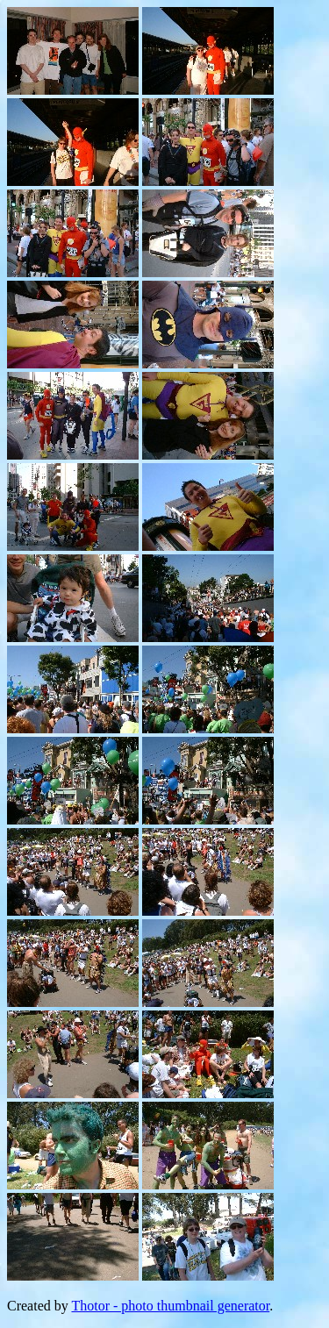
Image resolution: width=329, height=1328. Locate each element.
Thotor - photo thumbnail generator (170, 1305)
